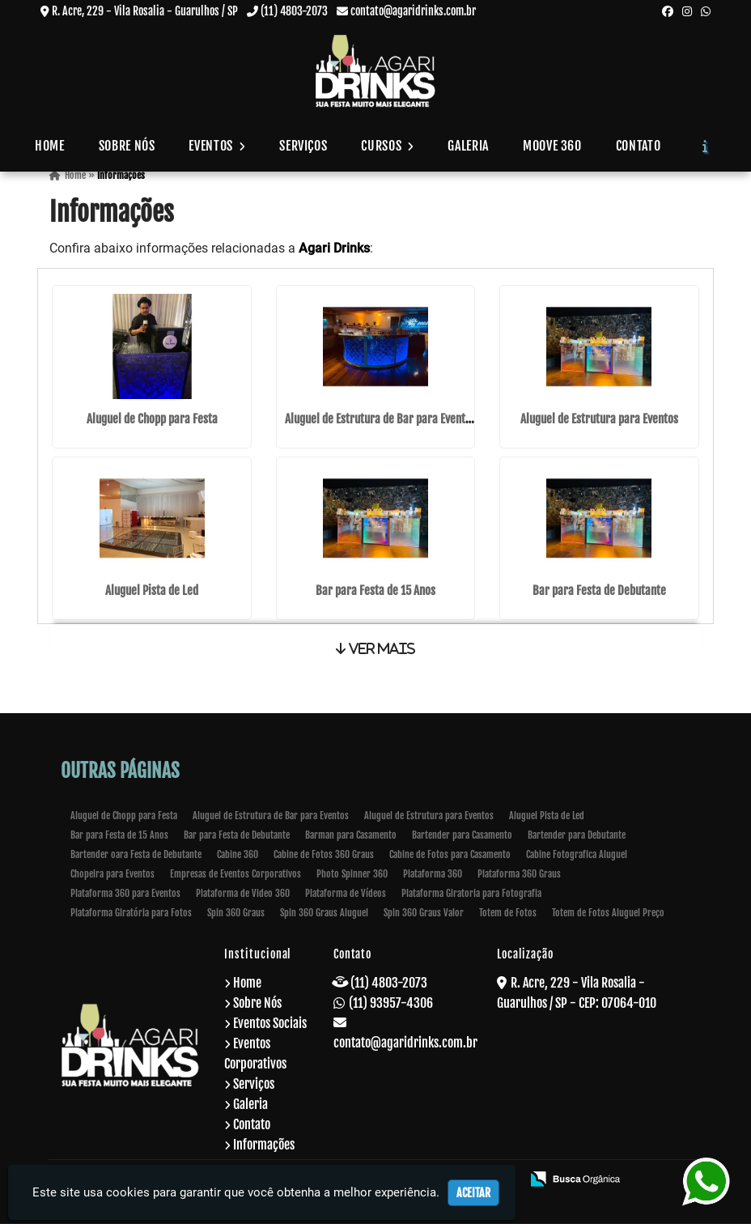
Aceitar (473, 1193)
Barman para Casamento (351, 839)
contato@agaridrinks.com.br (413, 11)
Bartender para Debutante (577, 839)
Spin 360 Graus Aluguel (324, 917)
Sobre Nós (127, 146)
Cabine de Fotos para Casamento (450, 858)
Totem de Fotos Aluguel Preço (608, 917)
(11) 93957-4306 (391, 1007)
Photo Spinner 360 (352, 878)
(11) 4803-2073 (294, 11)
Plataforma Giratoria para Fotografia (471, 897)
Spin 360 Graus (236, 917)
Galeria (468, 146)
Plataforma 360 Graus (519, 878)
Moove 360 (552, 146)
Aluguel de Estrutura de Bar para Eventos (380, 423)
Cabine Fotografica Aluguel (576, 858)
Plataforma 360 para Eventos (125, 897)
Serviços (303, 146)
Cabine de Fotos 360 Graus (324, 858)
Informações (264, 1149)
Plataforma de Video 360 (243, 897)
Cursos (387, 146)
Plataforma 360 (432, 878)
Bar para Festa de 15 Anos (375, 593)
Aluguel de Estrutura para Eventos (599, 423)
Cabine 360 (237, 858)
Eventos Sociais (270, 1027)
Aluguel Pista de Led (151, 593)
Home (50, 146)
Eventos (217, 146)
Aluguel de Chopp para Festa (152, 423)
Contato (638, 146)
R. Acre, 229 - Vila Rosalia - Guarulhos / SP (145, 11)
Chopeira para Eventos (112, 878)
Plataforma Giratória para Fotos (131, 917)
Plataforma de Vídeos (345, 897)
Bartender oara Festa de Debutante (136, 858)
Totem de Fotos (508, 917)
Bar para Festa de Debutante (599, 593)
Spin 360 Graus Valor (424, 917)
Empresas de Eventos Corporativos (235, 878)
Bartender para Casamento (462, 839)
